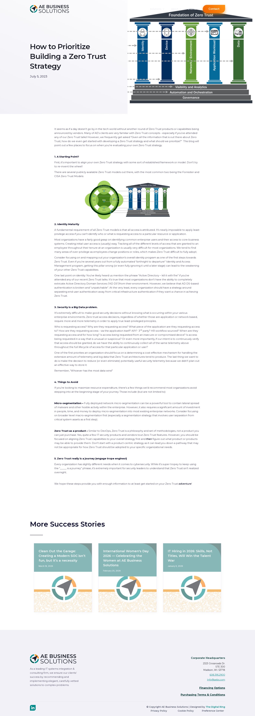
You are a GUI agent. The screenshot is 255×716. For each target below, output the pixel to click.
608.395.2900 (217, 674)
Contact (213, 8)
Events (192, 8)
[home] (54, 9)
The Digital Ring (215, 706)
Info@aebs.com (216, 679)
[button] (157, 9)
